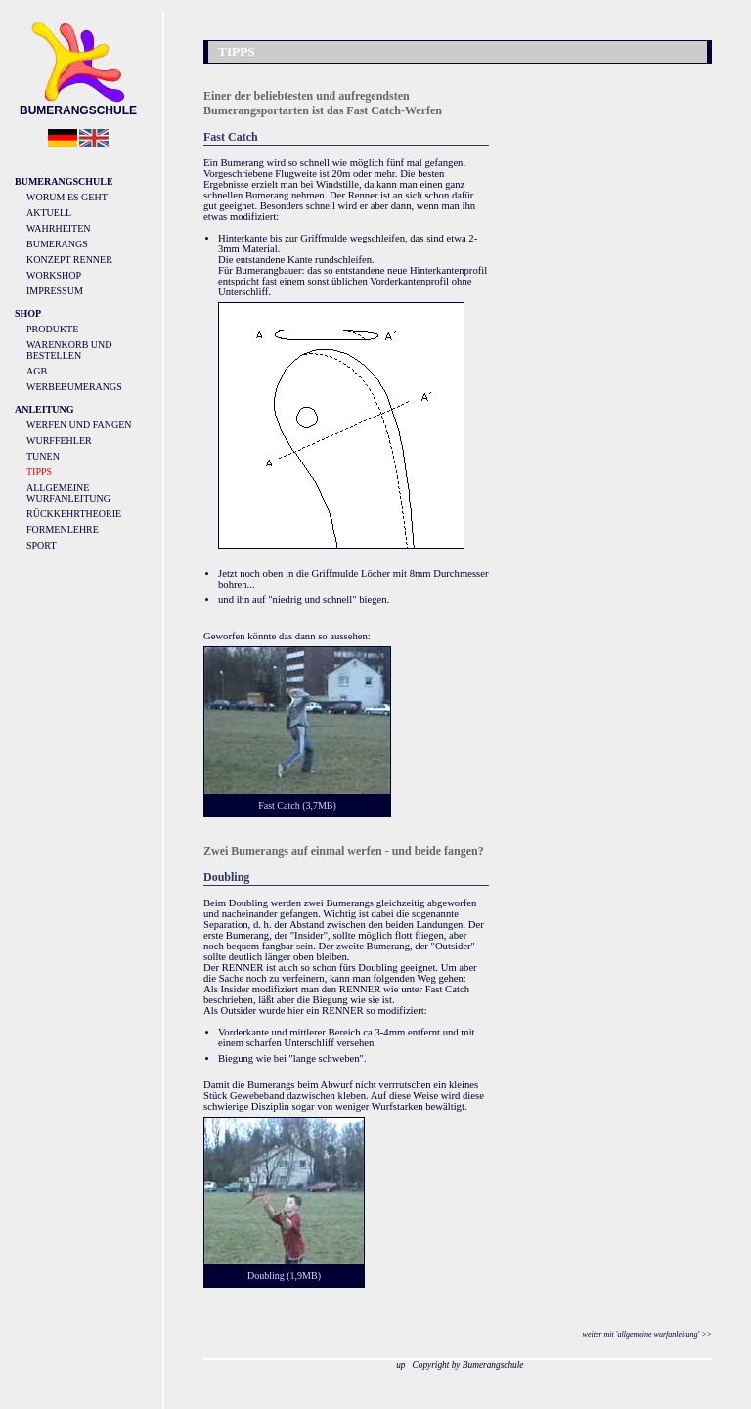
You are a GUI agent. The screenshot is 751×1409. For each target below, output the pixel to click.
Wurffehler (59, 440)
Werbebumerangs (74, 386)
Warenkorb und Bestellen (69, 350)
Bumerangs (57, 244)
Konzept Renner (69, 259)
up (400, 1365)
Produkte (52, 329)
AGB (36, 371)
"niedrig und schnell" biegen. (328, 599)
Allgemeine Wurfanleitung (68, 493)
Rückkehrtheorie (73, 513)
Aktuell (48, 212)
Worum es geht (67, 197)
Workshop (53, 275)
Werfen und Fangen (79, 424)
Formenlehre (62, 529)
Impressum (54, 291)
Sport (41, 545)
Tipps (39, 471)
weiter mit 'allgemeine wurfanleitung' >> (647, 1334)
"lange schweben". (328, 1058)
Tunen (43, 456)
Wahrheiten (58, 228)
